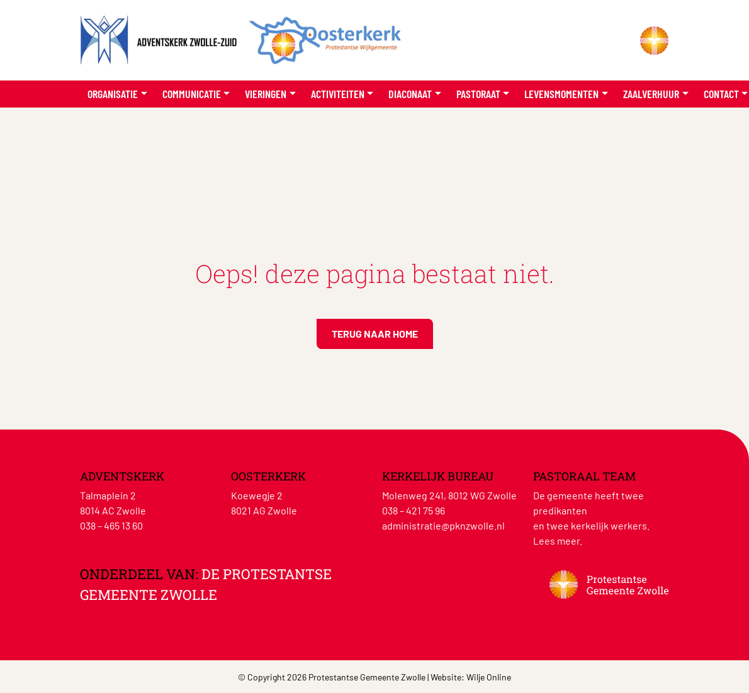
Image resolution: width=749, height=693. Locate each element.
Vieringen (265, 94)
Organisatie (112, 94)
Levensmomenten (561, 94)
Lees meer (556, 540)
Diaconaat (410, 94)
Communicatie (191, 94)
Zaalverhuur (651, 94)
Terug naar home (375, 334)
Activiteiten (337, 94)
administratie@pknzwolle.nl (443, 525)
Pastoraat (478, 94)
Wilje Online (488, 677)
